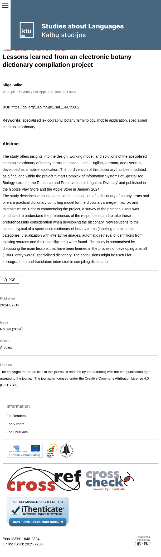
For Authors (15, 424)
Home (7, 50)
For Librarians (17, 432)
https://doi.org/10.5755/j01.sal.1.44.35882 (45, 107)
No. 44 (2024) (41, 50)
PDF (11, 280)
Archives (21, 50)
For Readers (16, 416)
